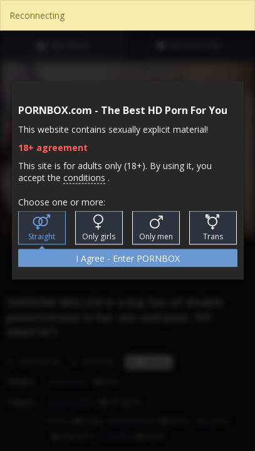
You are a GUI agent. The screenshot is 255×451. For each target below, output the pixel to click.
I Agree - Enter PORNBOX (128, 258)
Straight (41, 228)
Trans (213, 228)
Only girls (98, 228)
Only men (156, 228)
